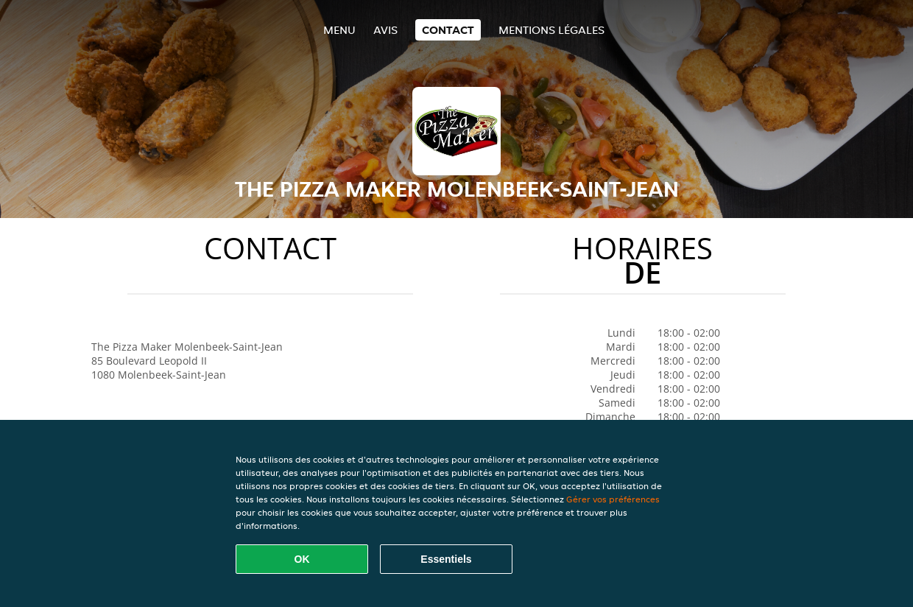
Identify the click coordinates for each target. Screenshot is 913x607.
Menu (339, 30)
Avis (385, 30)
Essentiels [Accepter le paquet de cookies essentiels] (445, 559)
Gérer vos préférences (613, 499)
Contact (448, 30)
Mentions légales (551, 30)
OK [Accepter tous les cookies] (302, 559)
